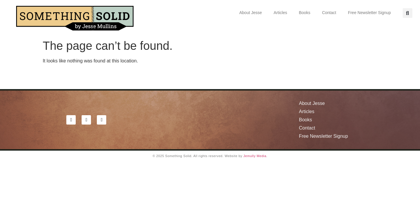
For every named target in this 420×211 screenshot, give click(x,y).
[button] (407, 13)
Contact (329, 12)
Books (304, 12)
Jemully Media (254, 156)
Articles (280, 12)
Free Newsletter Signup (369, 12)
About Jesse (250, 12)
